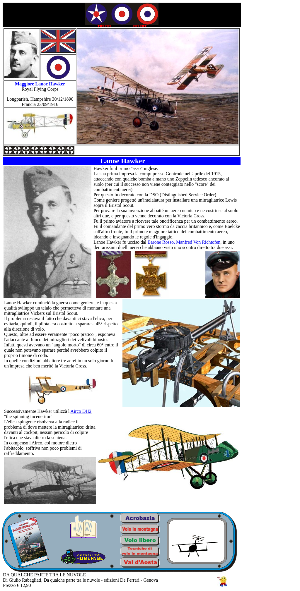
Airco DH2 (80, 411)
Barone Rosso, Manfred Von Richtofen (184, 242)
